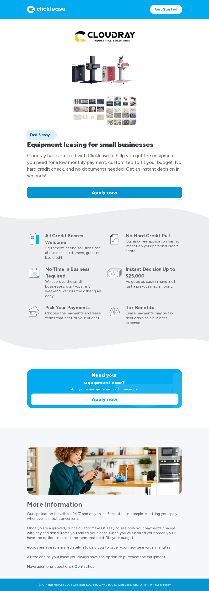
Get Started (166, 9)
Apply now (105, 192)
